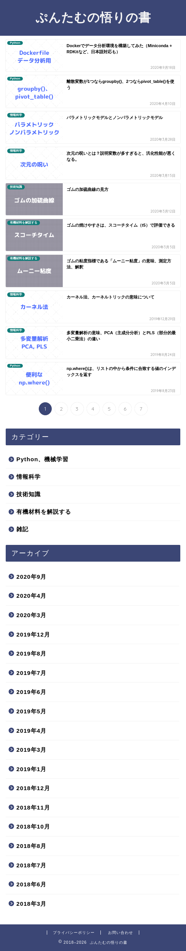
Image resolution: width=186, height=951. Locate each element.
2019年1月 (31, 769)
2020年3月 (31, 615)
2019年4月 (31, 730)
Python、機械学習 (42, 459)
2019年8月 (31, 653)
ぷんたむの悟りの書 (93, 17)
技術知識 (28, 494)
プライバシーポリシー (74, 932)
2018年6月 (31, 884)
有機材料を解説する (43, 511)
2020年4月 (31, 595)
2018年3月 (31, 903)
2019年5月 (31, 711)
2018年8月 (31, 846)
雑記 (22, 529)
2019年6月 (31, 692)
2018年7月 (31, 865)
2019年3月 (31, 749)
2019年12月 (33, 634)
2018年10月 (33, 826)
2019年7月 (31, 673)
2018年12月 (33, 788)
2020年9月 (31, 576)
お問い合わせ (120, 932)
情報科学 (28, 476)
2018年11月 (33, 807)
